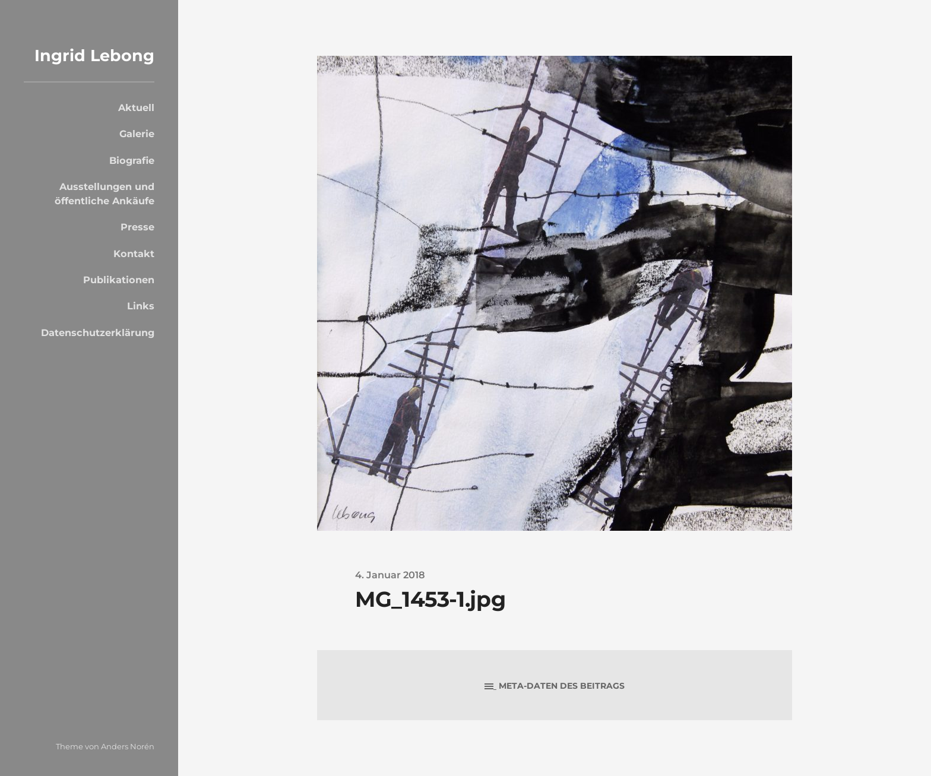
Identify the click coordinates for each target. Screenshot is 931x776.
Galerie (136, 134)
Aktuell (136, 107)
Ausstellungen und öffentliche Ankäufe (104, 193)
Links (140, 306)
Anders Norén (127, 746)
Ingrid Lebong (94, 55)
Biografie (131, 160)
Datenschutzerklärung (97, 332)
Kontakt (133, 253)
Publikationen (118, 280)
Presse (137, 227)
